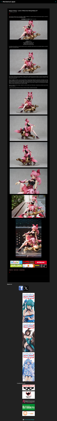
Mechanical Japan (9, 2)
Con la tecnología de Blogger (28, 419)
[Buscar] (55, 2)
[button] (9, 14)
